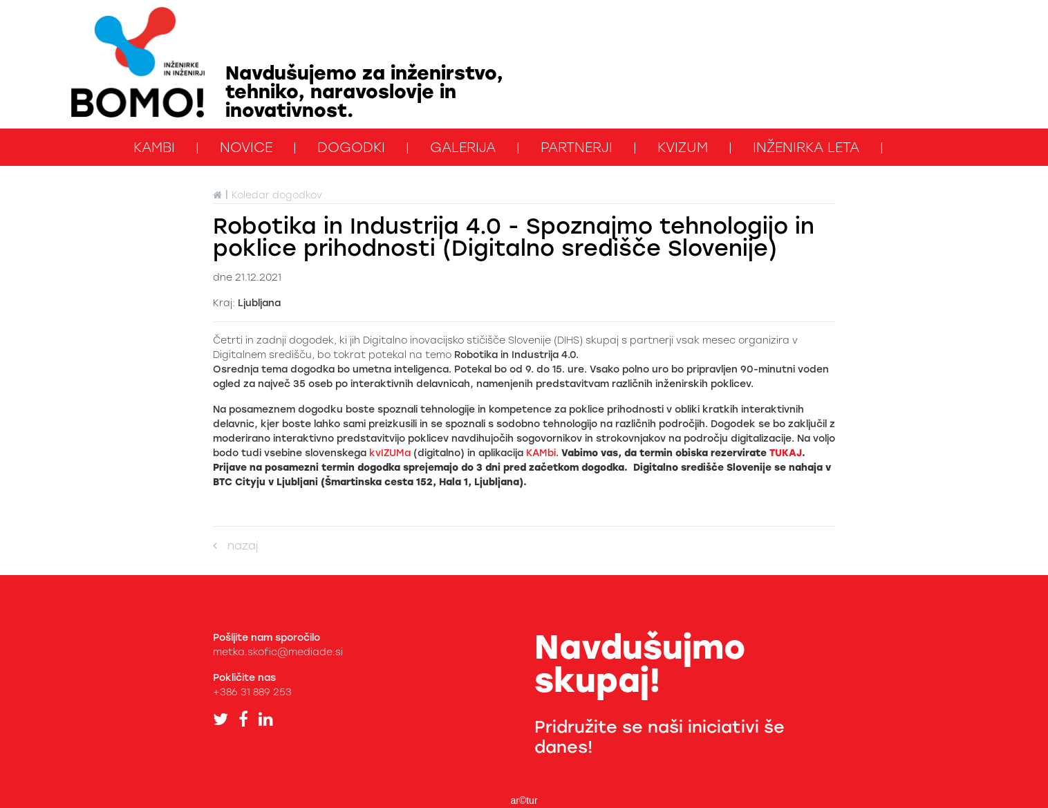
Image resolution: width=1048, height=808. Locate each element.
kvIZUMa (390, 453)
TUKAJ (785, 453)
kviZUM (682, 147)
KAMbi (154, 147)
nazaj (235, 545)
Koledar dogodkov (277, 195)
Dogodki (351, 147)
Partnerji (576, 147)
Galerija (463, 147)
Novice (246, 147)
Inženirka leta (806, 147)
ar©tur (523, 800)
